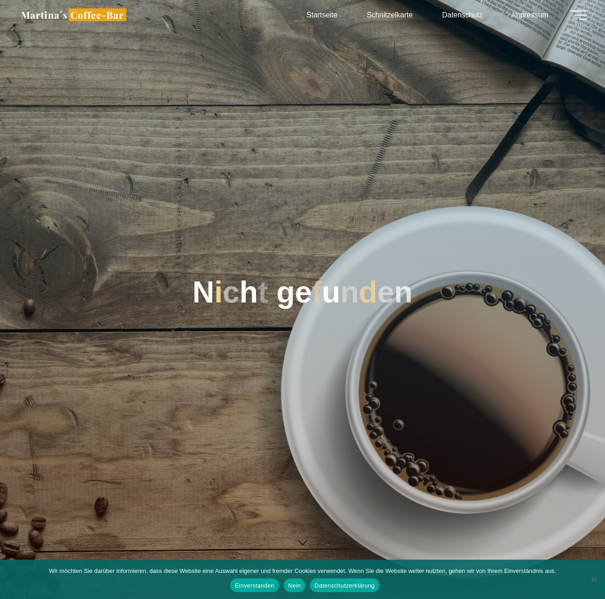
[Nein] (593, 579)
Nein (294, 585)
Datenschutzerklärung (344, 585)
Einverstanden (254, 585)
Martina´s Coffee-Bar (72, 14)
